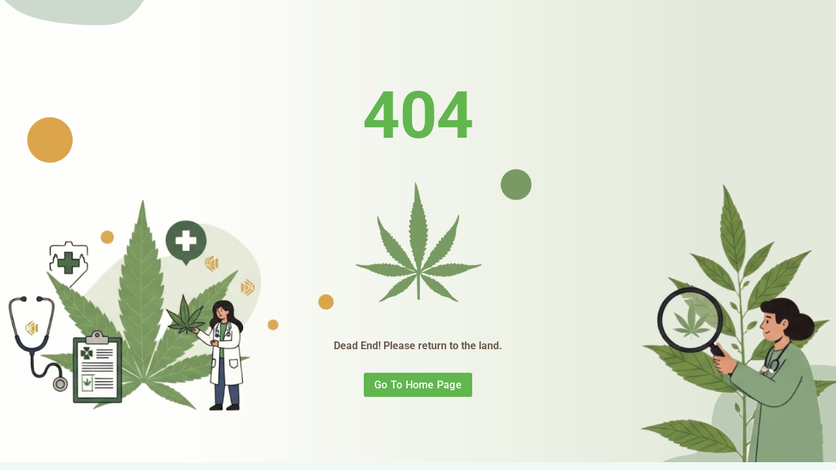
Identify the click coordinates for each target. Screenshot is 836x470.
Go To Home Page (418, 385)
